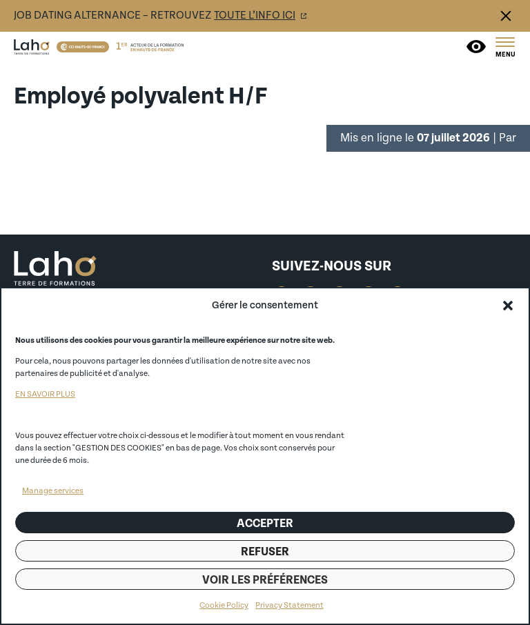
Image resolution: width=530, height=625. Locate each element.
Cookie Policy (223, 605)
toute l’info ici (254, 15)
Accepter (265, 523)
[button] (508, 305)
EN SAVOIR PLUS (45, 394)
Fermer (505, 16)
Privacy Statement (289, 605)
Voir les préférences (265, 579)
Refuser (265, 551)
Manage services (53, 490)
